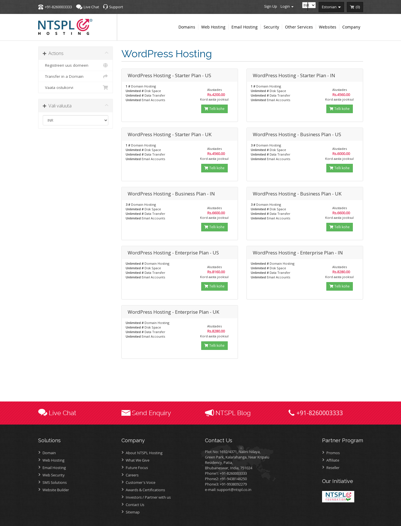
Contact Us (135, 504)
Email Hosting (54, 467)
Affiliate (332, 460)
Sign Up (270, 6)
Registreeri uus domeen (76, 65)
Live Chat (91, 6)
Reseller (332, 467)
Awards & (145, 489)
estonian (331, 6)
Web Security (53, 475)
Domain (49, 452)
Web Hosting (53, 460)
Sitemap (133, 512)
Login (287, 6)
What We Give (137, 460)
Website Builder (55, 489)
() (358, 6)
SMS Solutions (54, 482)
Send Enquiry (151, 413)
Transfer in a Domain (76, 76)
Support (116, 6)
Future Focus (137, 467)
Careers (132, 475)
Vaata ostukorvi (76, 87)
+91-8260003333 (58, 6)
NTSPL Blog (233, 413)
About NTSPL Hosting (144, 452)
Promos (333, 452)
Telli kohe (214, 108)
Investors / (148, 497)
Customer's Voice (140, 482)
